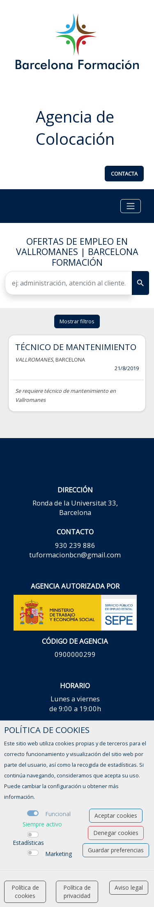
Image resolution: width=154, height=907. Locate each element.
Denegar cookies (115, 833)
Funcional (58, 814)
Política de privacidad (77, 892)
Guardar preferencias (116, 850)
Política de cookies (25, 892)
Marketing (58, 854)
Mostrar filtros (77, 321)
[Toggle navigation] (130, 206)
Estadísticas (28, 843)
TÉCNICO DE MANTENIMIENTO (75, 347)
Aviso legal (129, 887)
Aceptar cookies (115, 815)
